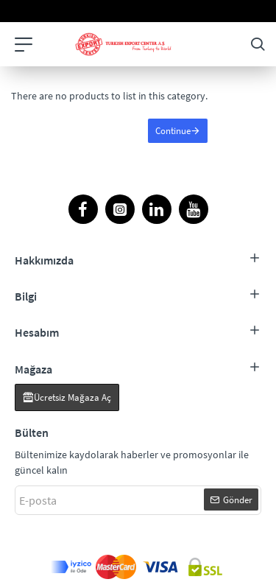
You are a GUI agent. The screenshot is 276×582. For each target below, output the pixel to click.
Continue (173, 131)
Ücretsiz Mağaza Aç (72, 397)
